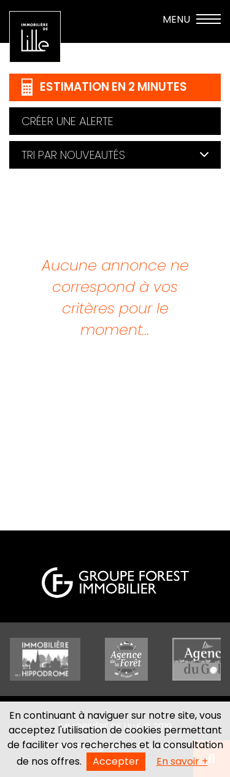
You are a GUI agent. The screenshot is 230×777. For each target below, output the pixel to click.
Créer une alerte (67, 121)
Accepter (116, 761)
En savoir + (182, 761)
